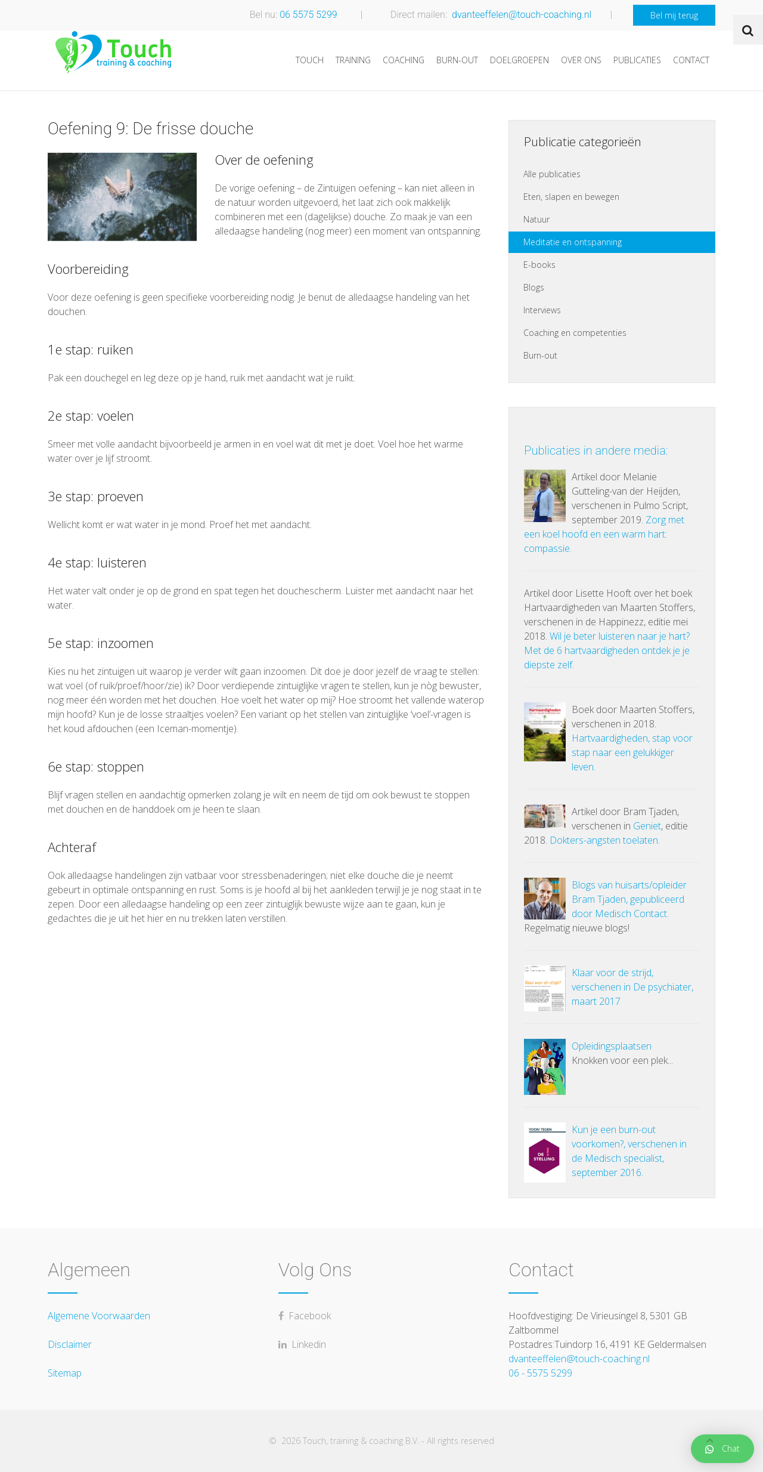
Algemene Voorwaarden (99, 1315)
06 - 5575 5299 (540, 1373)
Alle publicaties (552, 174)
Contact (691, 60)
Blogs (533, 287)
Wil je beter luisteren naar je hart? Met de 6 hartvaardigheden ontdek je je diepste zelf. (607, 650)
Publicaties (637, 60)
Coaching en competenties (574, 332)
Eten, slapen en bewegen (571, 196)
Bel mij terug (674, 15)
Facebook (304, 1315)
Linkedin (302, 1344)
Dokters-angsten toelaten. (605, 840)
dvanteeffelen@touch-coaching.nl (521, 14)
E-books (539, 264)
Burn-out (457, 60)
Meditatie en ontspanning (572, 242)
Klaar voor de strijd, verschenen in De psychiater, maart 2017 (632, 987)
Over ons (581, 60)
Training (353, 60)
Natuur (536, 219)
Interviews (542, 310)
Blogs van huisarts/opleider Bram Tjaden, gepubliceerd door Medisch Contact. (629, 899)
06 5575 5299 (308, 14)
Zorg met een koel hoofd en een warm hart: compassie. (604, 534)
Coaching (403, 60)
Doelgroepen (519, 60)
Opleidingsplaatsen (612, 1046)
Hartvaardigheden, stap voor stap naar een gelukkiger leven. (632, 752)
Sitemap (65, 1373)
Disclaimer (70, 1344)
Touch (310, 60)
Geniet (647, 825)
